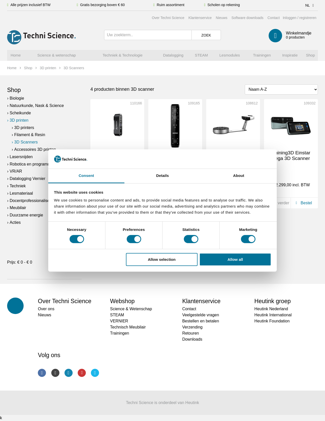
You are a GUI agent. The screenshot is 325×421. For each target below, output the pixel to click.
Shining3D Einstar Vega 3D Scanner (291, 155)
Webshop (122, 301)
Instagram (55, 373)
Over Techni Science (168, 18)
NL (310, 5)
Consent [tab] (86, 176)
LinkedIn (68, 373)
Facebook (42, 373)
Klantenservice (200, 18)
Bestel (303, 203)
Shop (14, 90)
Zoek (206, 35)
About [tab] (238, 176)
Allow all (235, 259)
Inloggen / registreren (299, 18)
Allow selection (161, 259)
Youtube (82, 373)
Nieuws (222, 18)
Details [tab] (162, 176)
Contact (273, 18)
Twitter (95, 373)
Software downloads (247, 18)
